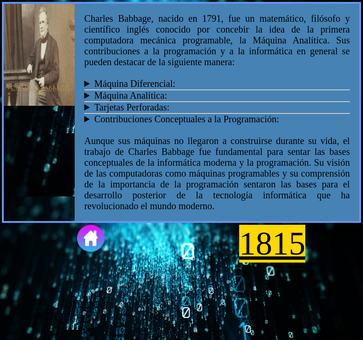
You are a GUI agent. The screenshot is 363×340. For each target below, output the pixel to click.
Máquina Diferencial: (134, 83)
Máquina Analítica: (130, 95)
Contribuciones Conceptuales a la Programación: (186, 119)
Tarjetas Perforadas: (131, 107)
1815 (272, 243)
